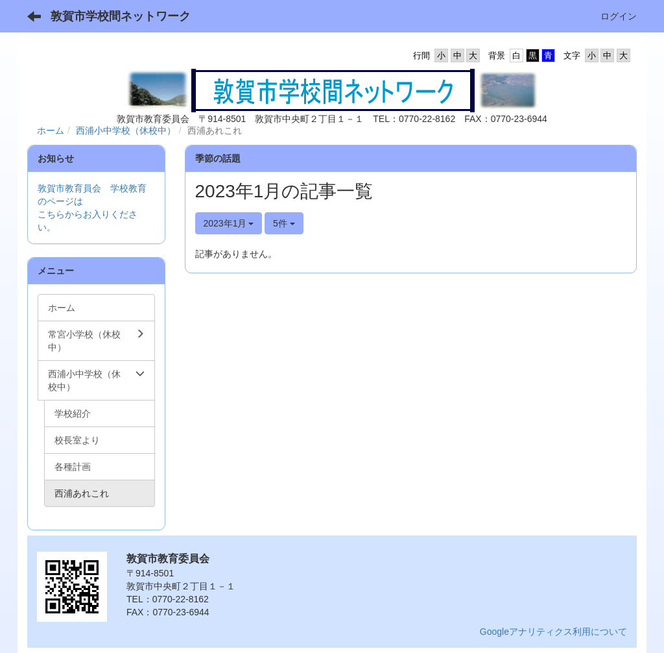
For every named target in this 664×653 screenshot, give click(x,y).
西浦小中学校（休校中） (126, 130)
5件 (284, 223)
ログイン (618, 16)
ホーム (50, 130)
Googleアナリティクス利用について (553, 631)
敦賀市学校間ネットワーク (121, 16)
